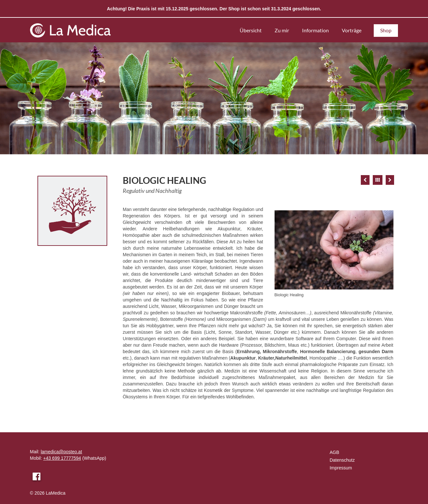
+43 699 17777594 (62, 458)
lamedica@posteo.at (61, 451)
